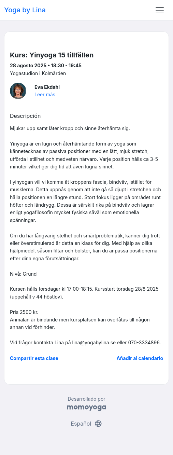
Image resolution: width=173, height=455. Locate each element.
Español (86, 423)
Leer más (44, 94)
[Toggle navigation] (159, 10)
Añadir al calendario (139, 358)
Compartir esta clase (34, 358)
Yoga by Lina (25, 10)
